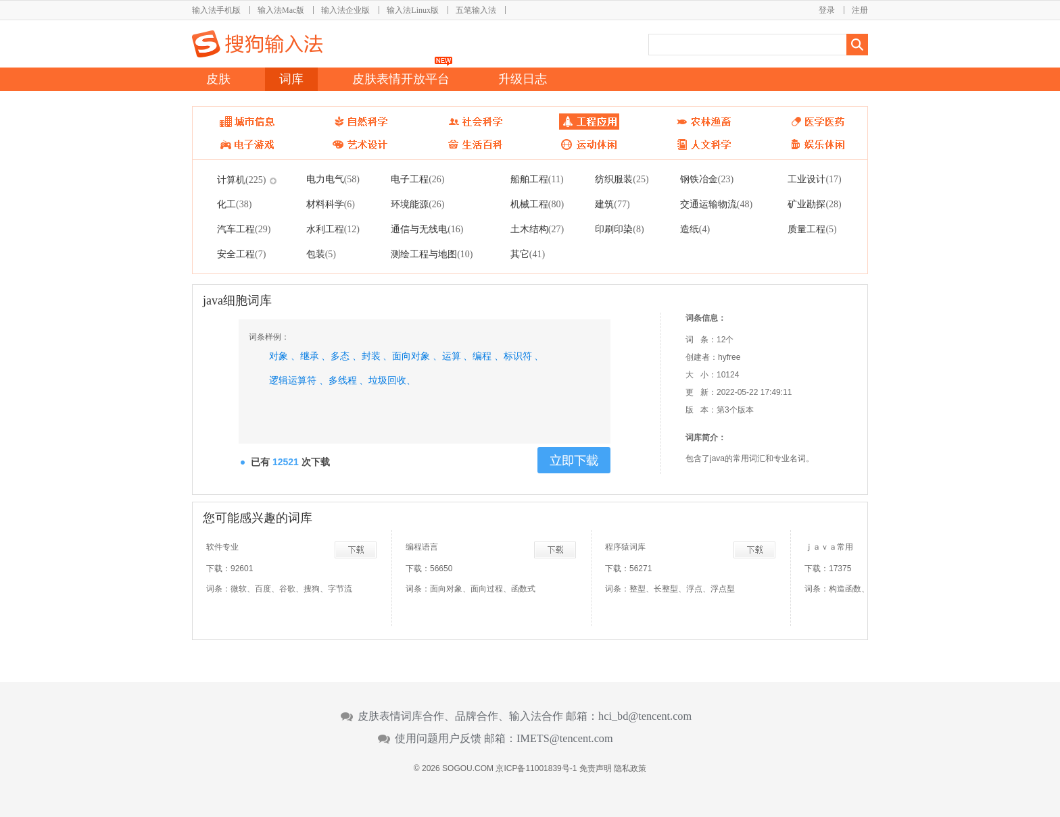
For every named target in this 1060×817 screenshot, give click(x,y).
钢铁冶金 (706, 179)
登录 (827, 10)
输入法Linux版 (413, 10)
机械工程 (537, 204)
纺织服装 (621, 179)
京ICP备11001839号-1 (536, 768)
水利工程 (333, 228)
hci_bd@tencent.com (645, 716)
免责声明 (595, 768)
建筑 (612, 204)
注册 (860, 10)
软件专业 (222, 547)
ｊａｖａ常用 (828, 547)
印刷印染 (619, 228)
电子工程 (417, 179)
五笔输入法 (476, 10)
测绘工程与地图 (432, 253)
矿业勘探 (814, 204)
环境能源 (417, 204)
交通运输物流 (716, 204)
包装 (321, 253)
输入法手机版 (216, 10)
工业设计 (814, 179)
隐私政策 (630, 768)
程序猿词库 (625, 547)
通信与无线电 (427, 228)
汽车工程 (243, 228)
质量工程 (812, 228)
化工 (234, 204)
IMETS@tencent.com (564, 739)
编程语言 (422, 547)
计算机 (241, 179)
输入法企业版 (345, 10)
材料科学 (330, 204)
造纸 (695, 228)
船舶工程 (537, 179)
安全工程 (241, 253)
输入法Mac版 (281, 10)
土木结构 (537, 228)
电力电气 (333, 179)
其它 (527, 253)
